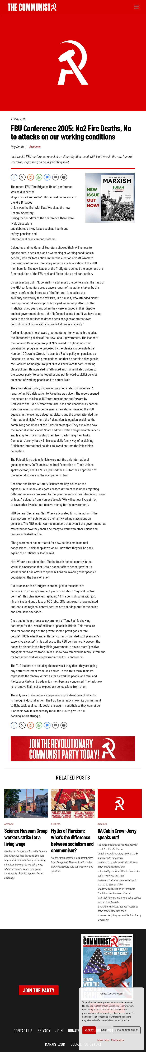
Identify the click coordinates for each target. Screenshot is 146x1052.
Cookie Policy (103, 1039)
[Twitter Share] (22, 177)
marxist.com (55, 1044)
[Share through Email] (55, 177)
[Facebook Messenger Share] (47, 177)
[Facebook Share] (14, 177)
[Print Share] (63, 177)
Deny (104, 1030)
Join (59, 1030)
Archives (34, 147)
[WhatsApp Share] (39, 177)
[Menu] (136, 6)
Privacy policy (117, 1039)
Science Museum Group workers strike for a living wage (25, 837)
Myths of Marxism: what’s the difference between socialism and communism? (72, 840)
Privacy (43, 1030)
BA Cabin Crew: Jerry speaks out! (117, 833)
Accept (89, 1030)
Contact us (22, 1030)
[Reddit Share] (30, 177)
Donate (74, 1030)
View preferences (127, 1030)
